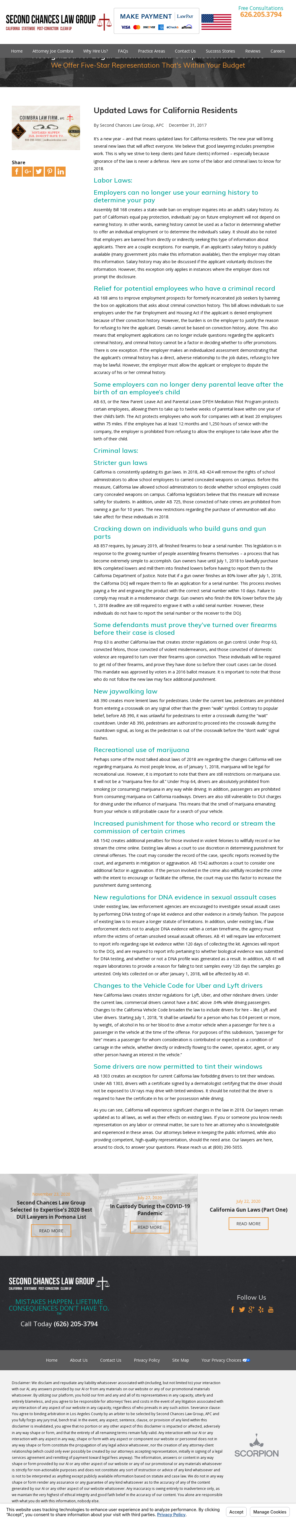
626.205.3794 (260, 14)
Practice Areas (151, 51)
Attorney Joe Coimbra (52, 51)
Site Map (180, 1360)
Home (16, 51)
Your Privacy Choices (225, 1360)
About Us (79, 1360)
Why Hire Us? (95, 51)
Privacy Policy (147, 1360)
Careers (278, 51)
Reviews (253, 51)
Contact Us (185, 51)
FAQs (123, 51)
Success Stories (220, 51)
